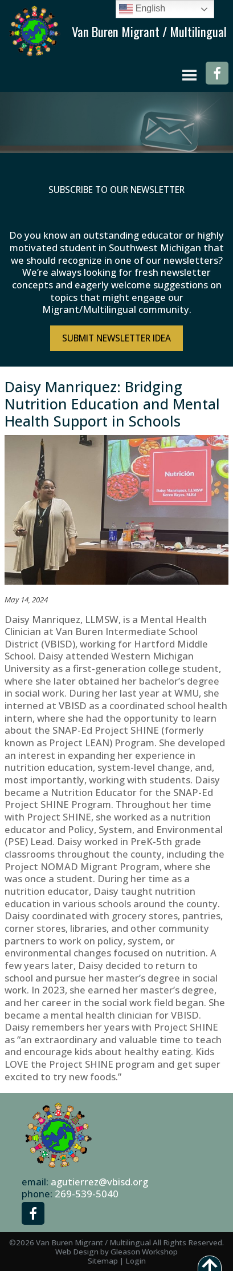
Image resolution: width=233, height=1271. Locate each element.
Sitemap (103, 1261)
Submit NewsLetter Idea (116, 338)
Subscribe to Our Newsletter (116, 189)
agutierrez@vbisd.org (99, 1181)
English (142, 9)
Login (135, 1261)
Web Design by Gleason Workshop (116, 1251)
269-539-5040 (86, 1193)
